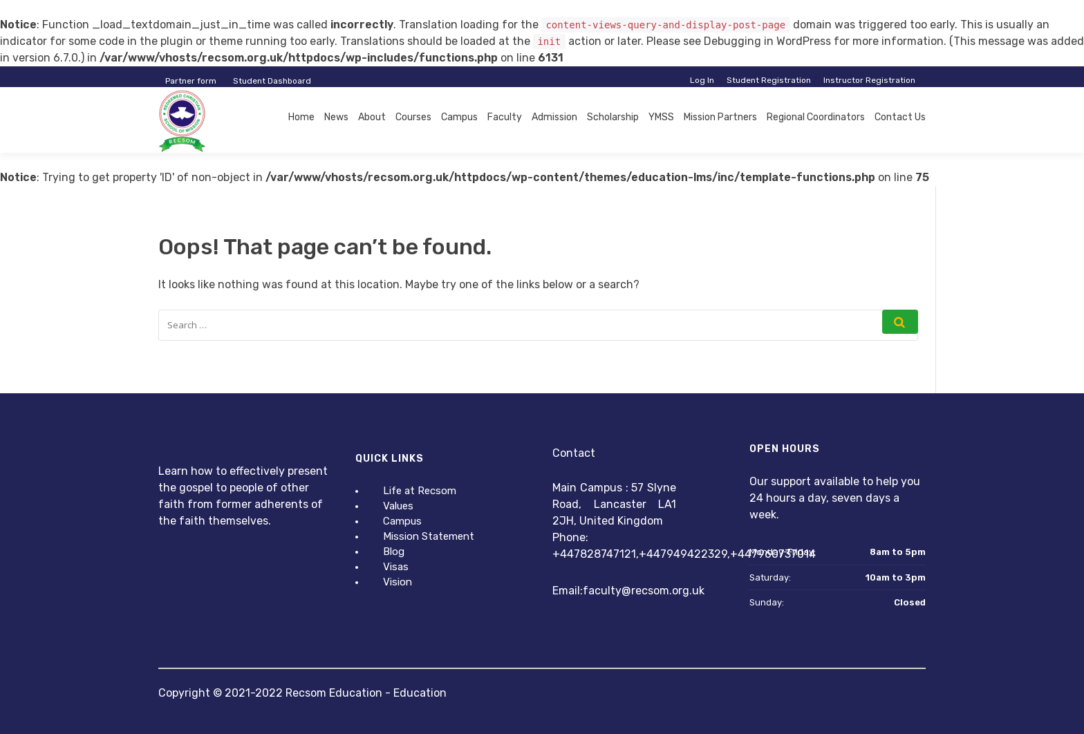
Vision (397, 582)
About (372, 117)
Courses (413, 117)
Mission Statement (428, 536)
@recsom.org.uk (663, 590)
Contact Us (900, 117)
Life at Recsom (419, 490)
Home (301, 117)
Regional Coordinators (816, 117)
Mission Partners (720, 117)
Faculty (504, 117)
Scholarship (613, 117)
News (336, 117)
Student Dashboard (272, 81)
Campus (459, 117)
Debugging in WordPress (767, 41)
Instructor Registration (869, 80)
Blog (393, 551)
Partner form (190, 81)
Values (398, 506)
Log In (702, 80)
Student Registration (769, 80)
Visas (396, 567)
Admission (554, 117)
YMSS (661, 117)
